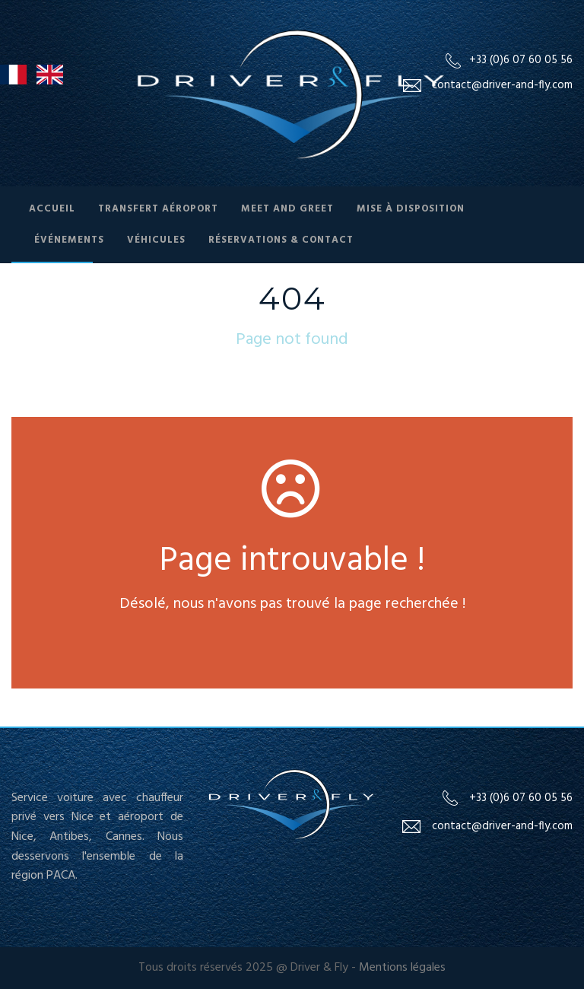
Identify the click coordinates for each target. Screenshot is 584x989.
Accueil (52, 209)
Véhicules (156, 240)
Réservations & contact (281, 240)
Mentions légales (402, 968)
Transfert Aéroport (158, 209)
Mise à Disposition (411, 209)
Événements (69, 240)
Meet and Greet (287, 209)
